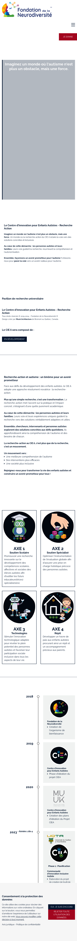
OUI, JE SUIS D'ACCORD (62, 907)
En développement (14, 339)
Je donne (68, 37)
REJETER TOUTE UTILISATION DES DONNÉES (61, 914)
